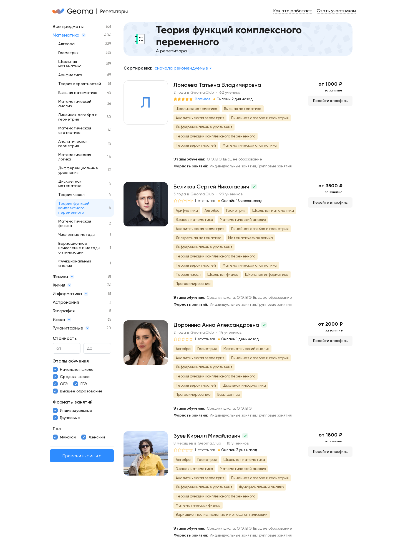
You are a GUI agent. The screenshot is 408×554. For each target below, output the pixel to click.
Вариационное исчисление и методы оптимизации (79, 247)
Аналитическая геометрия (72, 143)
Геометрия (68, 52)
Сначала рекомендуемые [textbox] (181, 68)
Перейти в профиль (330, 101)
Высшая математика (77, 92)
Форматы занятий (72, 402)
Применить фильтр (82, 455)
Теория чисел (71, 194)
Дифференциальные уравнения (78, 170)
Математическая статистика (74, 130)
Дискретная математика (70, 183)
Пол (57, 428)
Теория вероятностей (79, 83)
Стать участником (336, 10)
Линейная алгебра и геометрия (77, 117)
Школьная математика (70, 63)
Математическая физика (74, 223)
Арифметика (70, 75)
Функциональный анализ (74, 263)
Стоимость (65, 338)
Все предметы (68, 26)
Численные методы (76, 234)
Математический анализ (74, 103)
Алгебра (66, 44)
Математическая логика (74, 156)
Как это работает (292, 10)
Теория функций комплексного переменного (73, 208)
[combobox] (183, 68)
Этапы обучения (71, 361)
